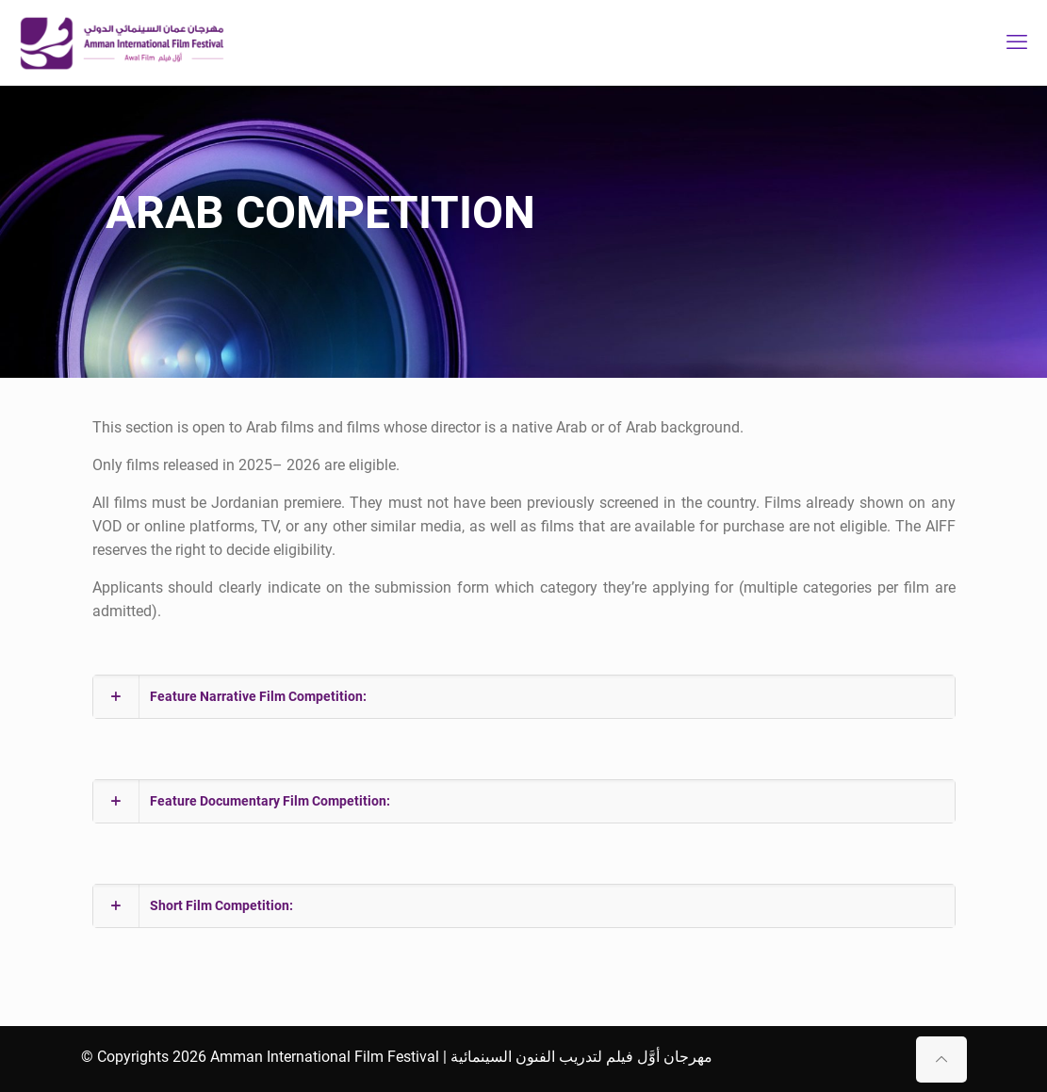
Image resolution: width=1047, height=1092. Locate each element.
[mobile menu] (1017, 42)
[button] (524, 697)
